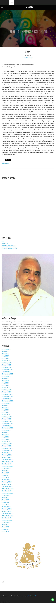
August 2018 (6, 495)
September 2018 (7, 493)
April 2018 (5, 504)
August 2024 (6, 376)
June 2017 (5, 527)
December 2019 (7, 459)
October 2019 (6, 464)
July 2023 (5, 405)
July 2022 (5, 432)
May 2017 (5, 529)
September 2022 (7, 428)
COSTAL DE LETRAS (8, 246)
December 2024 (7, 367)
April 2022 (5, 439)
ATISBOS (28, 51)
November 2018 (7, 488)
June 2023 (5, 407)
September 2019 (7, 466)
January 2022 (6, 446)
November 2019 (7, 461)
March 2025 (6, 360)
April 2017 (5, 531)
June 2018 (5, 500)
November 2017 (7, 515)
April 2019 (5, 477)
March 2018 (6, 506)
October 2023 (6, 399)
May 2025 (5, 356)
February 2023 (7, 416)
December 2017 (7, 513)
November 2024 (7, 369)
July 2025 (5, 351)
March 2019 (6, 479)
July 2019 (5, 470)
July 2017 (5, 524)
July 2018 (5, 497)
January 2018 (6, 511)
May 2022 (5, 437)
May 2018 (5, 502)
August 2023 (6, 403)
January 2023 (6, 419)
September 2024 (7, 374)
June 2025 (5, 354)
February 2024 (7, 390)
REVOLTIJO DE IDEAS (9, 248)
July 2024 (5, 378)
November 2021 (7, 450)
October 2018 (6, 491)
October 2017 (6, 518)
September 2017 (7, 520)
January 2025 (6, 365)
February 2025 (7, 363)
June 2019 (5, 473)
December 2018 (7, 486)
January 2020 (6, 457)
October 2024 (6, 372)
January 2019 (6, 484)
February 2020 (7, 455)
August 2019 (6, 468)
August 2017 (6, 522)
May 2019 (5, 475)
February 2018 (7, 509)
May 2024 (5, 383)
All (3, 241)
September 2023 (7, 401)
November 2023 (7, 396)
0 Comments (28, 57)
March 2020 (6, 452)
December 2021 (7, 448)
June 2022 (5, 434)
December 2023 (7, 394)
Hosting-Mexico (32, 596)
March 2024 (6, 387)
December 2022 (7, 421)
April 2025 (5, 358)
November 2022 (7, 423)
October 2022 (6, 425)
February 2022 (7, 443)
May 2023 (5, 410)
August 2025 (6, 349)
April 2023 (5, 412)
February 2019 (7, 482)
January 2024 (6, 392)
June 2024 (5, 381)
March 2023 (6, 414)
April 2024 (5, 385)
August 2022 (6, 430)
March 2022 (6, 441)
